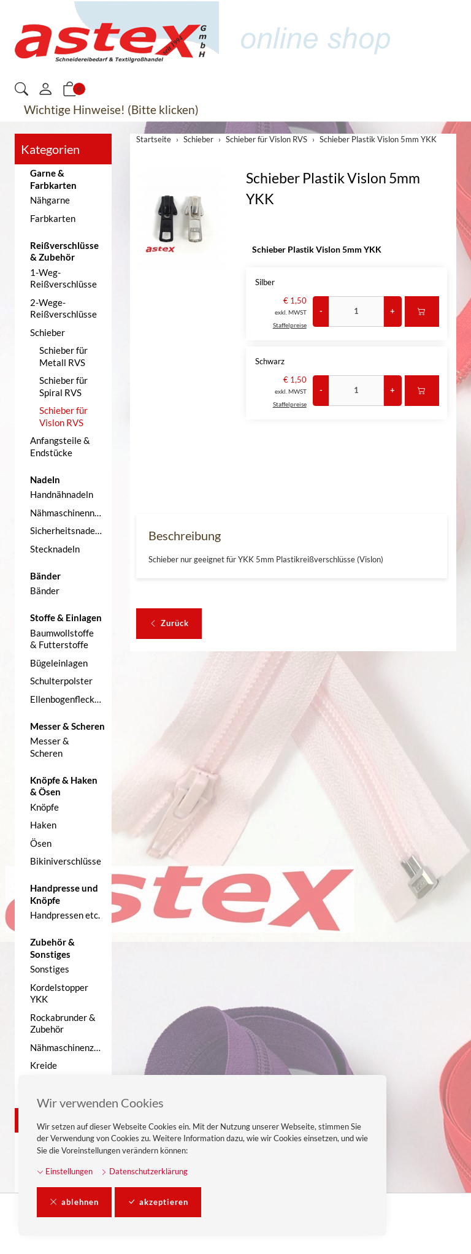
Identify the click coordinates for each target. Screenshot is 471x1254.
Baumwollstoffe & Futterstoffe (62, 639)
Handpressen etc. (65, 914)
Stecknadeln (55, 548)
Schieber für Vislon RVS (63, 416)
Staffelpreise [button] (290, 325)
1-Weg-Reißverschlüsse (63, 278)
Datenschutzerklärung (144, 1171)
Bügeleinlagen (59, 662)
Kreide (43, 1065)
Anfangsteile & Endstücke (60, 446)
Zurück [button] (169, 623)
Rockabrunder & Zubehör (63, 1023)
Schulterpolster (61, 680)
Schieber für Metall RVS (63, 356)
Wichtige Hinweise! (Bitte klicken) (111, 109)
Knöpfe (44, 806)
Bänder (44, 590)
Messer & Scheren (49, 747)
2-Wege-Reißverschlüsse (63, 308)
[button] (21, 89)
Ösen (41, 843)
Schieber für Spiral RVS (63, 386)
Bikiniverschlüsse (65, 860)
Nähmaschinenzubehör (67, 1047)
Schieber (47, 332)
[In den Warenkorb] (422, 311)
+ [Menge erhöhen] (392, 311)
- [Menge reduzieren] (321, 311)
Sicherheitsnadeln (66, 530)
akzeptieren (158, 1202)
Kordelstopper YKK (59, 993)
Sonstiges (49, 968)
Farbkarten (52, 218)
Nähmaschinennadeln (67, 512)
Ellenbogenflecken (67, 699)
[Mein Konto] (45, 89)
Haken (43, 824)
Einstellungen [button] (65, 1171)
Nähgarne (50, 199)
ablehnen (74, 1202)
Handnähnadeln (61, 494)
